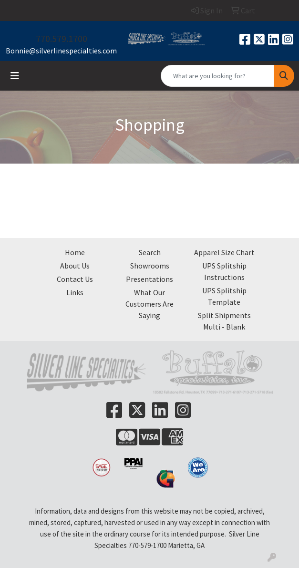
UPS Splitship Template (224, 296)
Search (150, 252)
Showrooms (149, 265)
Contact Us (75, 279)
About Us (75, 265)
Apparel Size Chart (224, 252)
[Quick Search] (217, 76)
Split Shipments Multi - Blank (224, 320)
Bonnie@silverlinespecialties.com (61, 50)
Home (75, 252)
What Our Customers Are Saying (149, 304)
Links (74, 292)
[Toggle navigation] (15, 76)
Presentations (149, 279)
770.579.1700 (61, 38)
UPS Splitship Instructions (224, 271)
